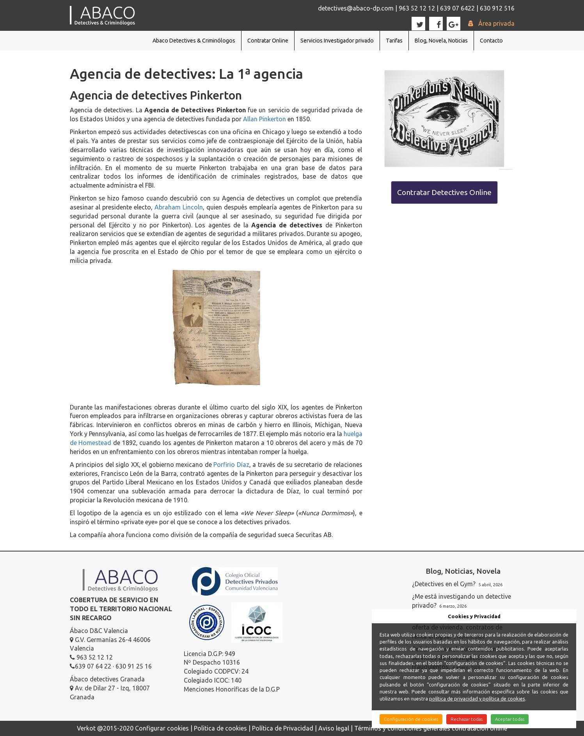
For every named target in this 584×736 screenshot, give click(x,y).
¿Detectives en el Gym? (444, 583)
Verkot (86, 728)
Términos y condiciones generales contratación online (430, 728)
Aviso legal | (336, 728)
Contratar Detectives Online (444, 192)
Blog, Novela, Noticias (441, 40)
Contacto (491, 40)
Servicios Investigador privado (337, 40)
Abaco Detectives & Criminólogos (194, 40)
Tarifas (394, 40)
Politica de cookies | (223, 728)
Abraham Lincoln (178, 207)
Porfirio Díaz (231, 464)
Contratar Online (267, 40)
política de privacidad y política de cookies (477, 698)
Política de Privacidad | (285, 728)
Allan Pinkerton (264, 118)
